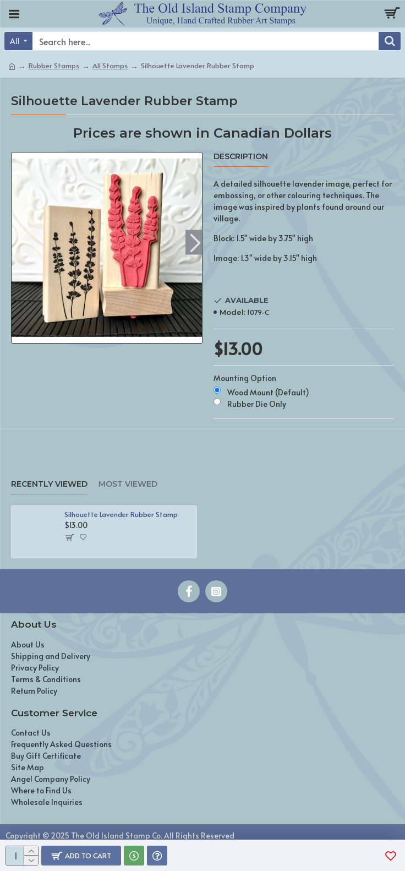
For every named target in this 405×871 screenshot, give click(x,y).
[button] (195, 242)
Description (241, 156)
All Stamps (110, 65)
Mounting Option (245, 378)
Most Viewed (127, 484)
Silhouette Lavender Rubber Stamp (121, 514)
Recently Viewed (49, 484)
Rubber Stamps (54, 65)
